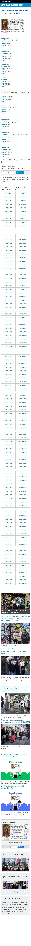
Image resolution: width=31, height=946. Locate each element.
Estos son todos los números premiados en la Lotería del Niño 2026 (15, 721)
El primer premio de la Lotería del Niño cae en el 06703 (13, 755)
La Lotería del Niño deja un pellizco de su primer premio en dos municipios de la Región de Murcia (15, 618)
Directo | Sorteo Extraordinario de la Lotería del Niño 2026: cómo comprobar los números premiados (15, 689)
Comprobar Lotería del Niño (15, 842)
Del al (8, 193)
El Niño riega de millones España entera (13, 652)
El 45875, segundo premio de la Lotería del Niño (13, 787)
